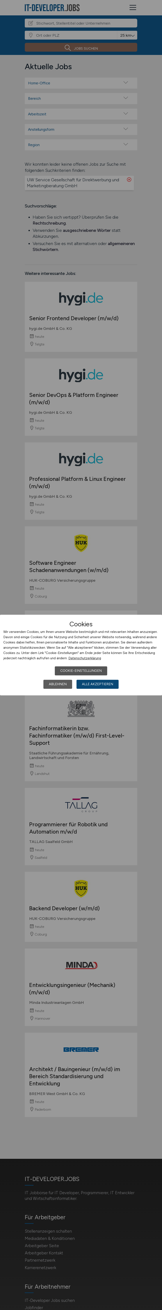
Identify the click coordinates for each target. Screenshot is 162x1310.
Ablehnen (58, 684)
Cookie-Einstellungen (81, 671)
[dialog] (81, 655)
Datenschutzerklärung (84, 658)
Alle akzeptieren (97, 684)
